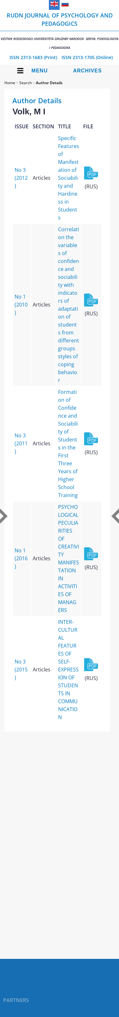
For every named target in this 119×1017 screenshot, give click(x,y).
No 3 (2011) (21, 443)
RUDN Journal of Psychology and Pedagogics (59, 30)
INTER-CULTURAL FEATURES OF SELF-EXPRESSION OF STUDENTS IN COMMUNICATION (68, 669)
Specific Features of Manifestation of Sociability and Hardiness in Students (68, 178)
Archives (87, 70)
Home (9, 82)
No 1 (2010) (21, 304)
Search (25, 82)
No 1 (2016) (21, 558)
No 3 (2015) (21, 669)
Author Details (49, 82)
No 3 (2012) (21, 177)
